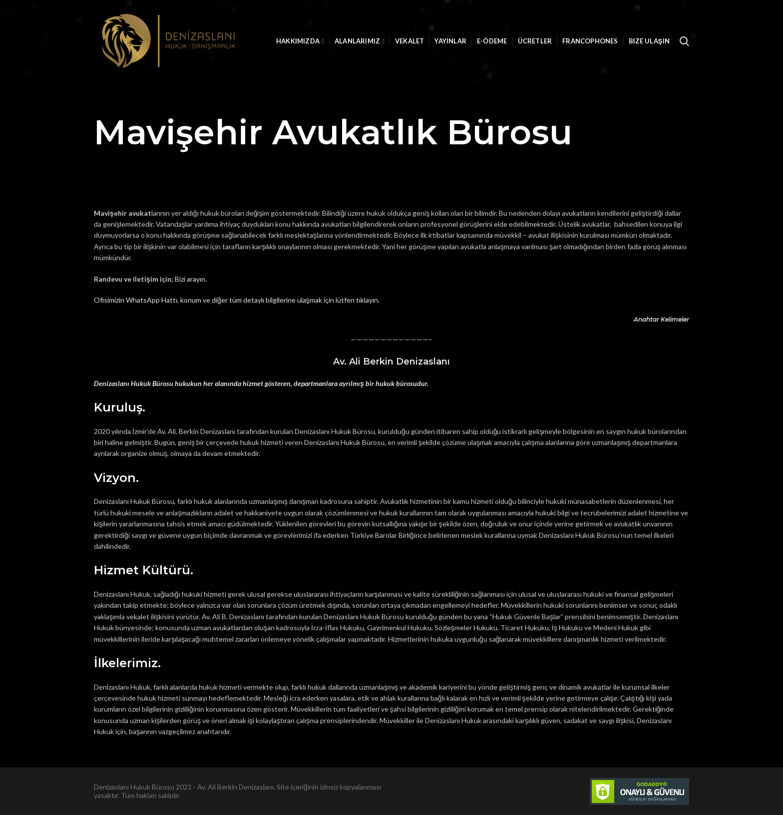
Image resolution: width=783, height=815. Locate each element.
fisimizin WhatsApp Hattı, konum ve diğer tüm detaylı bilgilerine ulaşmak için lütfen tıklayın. (240, 300)
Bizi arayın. (191, 279)
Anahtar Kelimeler (661, 319)
